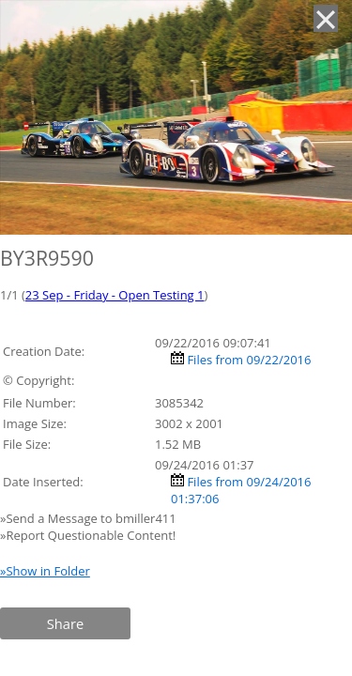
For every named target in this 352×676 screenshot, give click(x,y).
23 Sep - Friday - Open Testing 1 (115, 294)
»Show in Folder (45, 570)
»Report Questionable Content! (88, 535)
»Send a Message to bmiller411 (89, 518)
